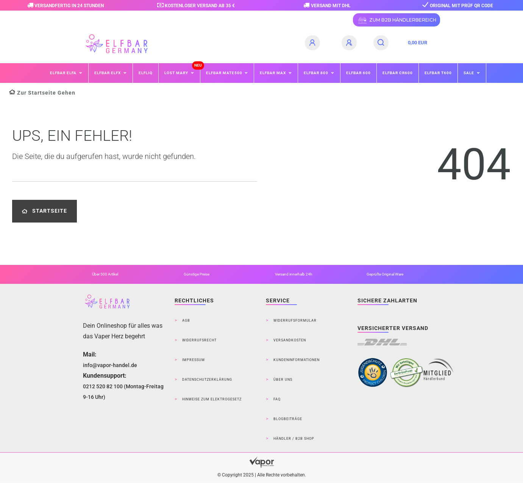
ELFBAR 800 (316, 73)
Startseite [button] (44, 211)
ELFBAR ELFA (64, 73)
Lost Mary (176, 73)
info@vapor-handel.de (110, 365)
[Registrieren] (350, 42)
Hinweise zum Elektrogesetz (212, 399)
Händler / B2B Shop (293, 439)
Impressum (193, 360)
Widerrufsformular (295, 320)
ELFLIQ (146, 73)
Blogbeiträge (287, 419)
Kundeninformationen (296, 360)
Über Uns (282, 379)
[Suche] (381, 42)
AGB (186, 320)
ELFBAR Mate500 (225, 73)
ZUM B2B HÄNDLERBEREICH (396, 20)
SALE (469, 73)
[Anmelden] (313, 42)
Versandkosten (289, 340)
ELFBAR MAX (273, 73)
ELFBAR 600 (358, 73)
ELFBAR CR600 (397, 73)
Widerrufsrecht (199, 340)
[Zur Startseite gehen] (42, 93)
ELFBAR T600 (438, 73)
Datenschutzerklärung (207, 379)
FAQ (277, 399)
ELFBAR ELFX (108, 73)
